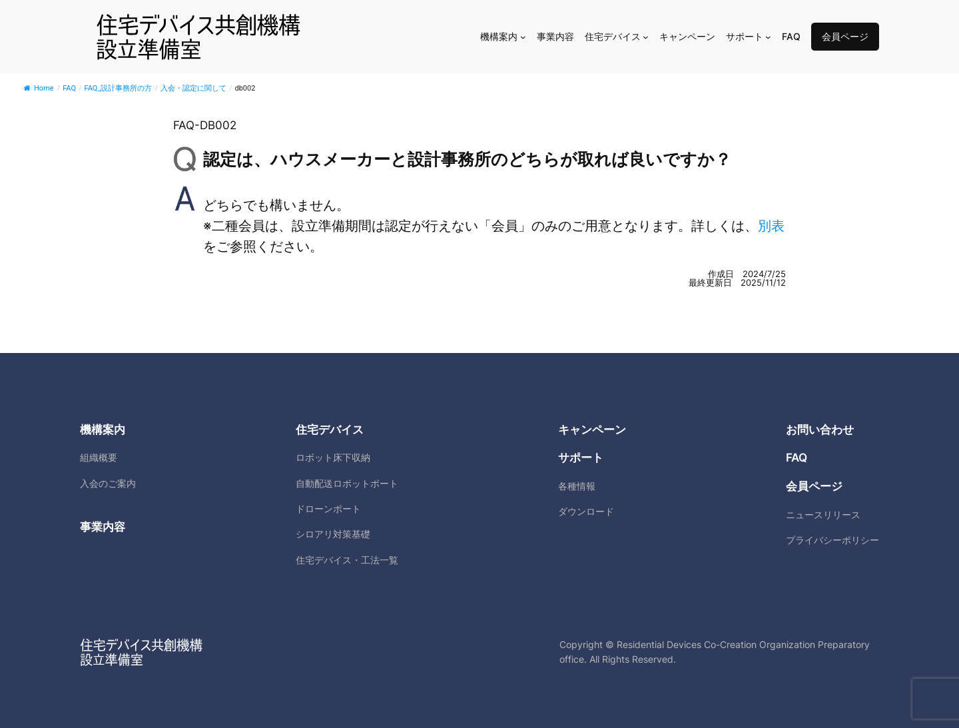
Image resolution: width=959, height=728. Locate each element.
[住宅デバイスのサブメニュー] (646, 37)
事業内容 (102, 527)
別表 (771, 226)
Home (39, 88)
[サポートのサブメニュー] (768, 37)
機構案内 (102, 429)
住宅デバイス (330, 429)
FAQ (796, 457)
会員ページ (845, 36)
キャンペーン (592, 429)
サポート (580, 457)
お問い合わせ (820, 429)
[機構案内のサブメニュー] (523, 37)
